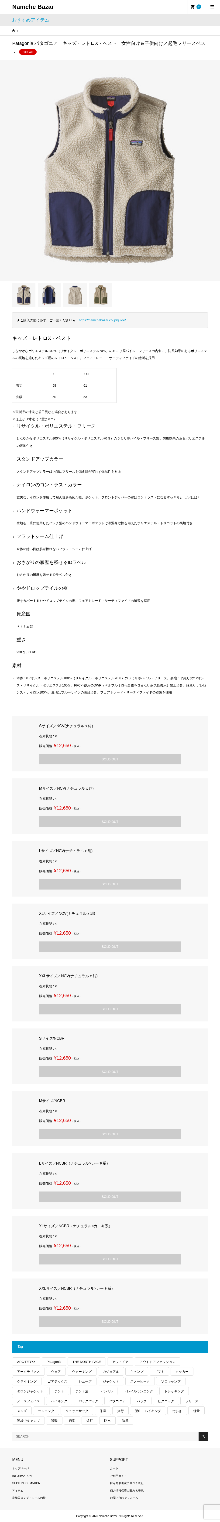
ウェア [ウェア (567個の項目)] (56, 1371)
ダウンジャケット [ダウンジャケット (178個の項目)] (30, 1391)
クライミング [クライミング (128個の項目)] (27, 1381)
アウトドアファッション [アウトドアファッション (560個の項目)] (157, 1362)
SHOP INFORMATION (26, 1483)
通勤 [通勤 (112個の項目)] (54, 1421)
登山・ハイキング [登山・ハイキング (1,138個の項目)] (148, 1411)
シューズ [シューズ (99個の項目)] (85, 1381)
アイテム (17, 1490)
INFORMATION (21, 1476)
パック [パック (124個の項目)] (142, 1401)
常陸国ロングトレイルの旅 (29, 1498)
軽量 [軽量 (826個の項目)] (196, 1411)
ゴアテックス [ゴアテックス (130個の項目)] (57, 1381)
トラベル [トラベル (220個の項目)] (106, 1391)
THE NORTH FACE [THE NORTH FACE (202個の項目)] (86, 1362)
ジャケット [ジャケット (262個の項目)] (111, 1381)
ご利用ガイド (118, 1476)
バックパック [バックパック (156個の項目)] (88, 1401)
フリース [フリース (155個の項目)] (191, 1401)
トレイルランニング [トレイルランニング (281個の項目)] (138, 1391)
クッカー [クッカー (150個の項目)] (182, 1371)
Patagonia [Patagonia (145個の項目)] (54, 1362)
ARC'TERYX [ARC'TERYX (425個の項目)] (26, 1362)
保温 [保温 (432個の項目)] (103, 1411)
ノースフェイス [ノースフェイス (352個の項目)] (28, 1401)
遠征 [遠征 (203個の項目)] (89, 1421)
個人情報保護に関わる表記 (127, 1490)
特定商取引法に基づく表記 (127, 1483)
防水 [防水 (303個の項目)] (107, 1421)
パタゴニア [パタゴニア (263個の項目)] (117, 1401)
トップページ (20, 1468)
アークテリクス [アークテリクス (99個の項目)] (28, 1371)
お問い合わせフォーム (124, 1498)
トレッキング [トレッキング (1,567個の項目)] (174, 1391)
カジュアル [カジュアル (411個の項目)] (111, 1371)
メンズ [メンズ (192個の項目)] (22, 1411)
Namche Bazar (33, 6)
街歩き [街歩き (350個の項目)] (177, 1411)
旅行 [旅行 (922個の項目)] (120, 1411)
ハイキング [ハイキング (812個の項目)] (59, 1401)
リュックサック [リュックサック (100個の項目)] (76, 1411)
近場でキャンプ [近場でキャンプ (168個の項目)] (28, 1421)
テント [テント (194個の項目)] (59, 1391)
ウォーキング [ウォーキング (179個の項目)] (82, 1371)
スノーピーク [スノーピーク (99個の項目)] (140, 1381)
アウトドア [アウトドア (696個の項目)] (120, 1362)
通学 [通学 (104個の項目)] (72, 1421)
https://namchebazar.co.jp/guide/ (102, 320)
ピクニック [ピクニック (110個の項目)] (166, 1401)
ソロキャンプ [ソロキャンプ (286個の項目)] (171, 1381)
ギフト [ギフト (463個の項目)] (159, 1371)
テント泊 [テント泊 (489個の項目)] (81, 1391)
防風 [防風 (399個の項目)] (125, 1421)
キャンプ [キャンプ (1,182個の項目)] (136, 1371)
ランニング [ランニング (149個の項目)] (46, 1411)
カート (114, 1468)
